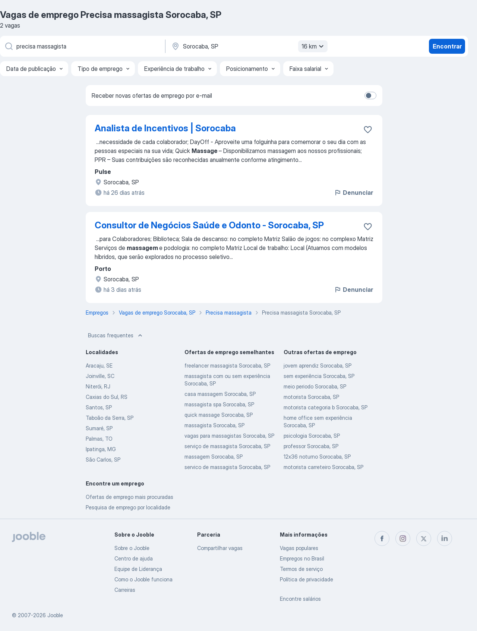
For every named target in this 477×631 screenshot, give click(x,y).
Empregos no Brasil (302, 558)
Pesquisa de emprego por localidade (128, 507)
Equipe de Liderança (138, 569)
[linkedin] (444, 538)
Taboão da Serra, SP (109, 418)
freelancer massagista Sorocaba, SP (227, 365)
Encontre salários (300, 599)
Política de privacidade (306, 579)
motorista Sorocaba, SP (311, 397)
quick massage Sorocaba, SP (218, 415)
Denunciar (353, 192)
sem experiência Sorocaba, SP (319, 376)
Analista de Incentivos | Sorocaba (165, 128)
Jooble (55, 615)
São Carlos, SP (103, 459)
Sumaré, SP (99, 428)
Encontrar (447, 46)
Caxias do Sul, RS (106, 397)
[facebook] (382, 538)
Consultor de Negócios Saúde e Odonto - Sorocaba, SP (209, 225)
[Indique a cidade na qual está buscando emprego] (249, 46)
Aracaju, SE (99, 365)
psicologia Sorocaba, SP (312, 435)
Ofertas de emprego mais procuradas (129, 497)
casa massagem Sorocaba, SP (220, 394)
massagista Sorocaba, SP (214, 425)
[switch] (370, 95)
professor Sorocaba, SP (311, 446)
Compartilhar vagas (220, 548)
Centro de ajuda (133, 558)
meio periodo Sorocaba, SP (315, 386)
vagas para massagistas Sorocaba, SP (229, 435)
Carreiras (124, 590)
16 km (313, 46)
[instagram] (402, 538)
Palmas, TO (99, 438)
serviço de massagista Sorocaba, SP (227, 446)
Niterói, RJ (98, 386)
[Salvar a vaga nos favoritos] (368, 129)
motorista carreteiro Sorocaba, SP (323, 467)
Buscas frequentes (116, 335)
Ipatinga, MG (101, 449)
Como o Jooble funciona (143, 579)
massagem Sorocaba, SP (213, 456)
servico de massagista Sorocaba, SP (227, 467)
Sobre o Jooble (131, 548)
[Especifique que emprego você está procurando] (82, 46)
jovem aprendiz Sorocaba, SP (317, 365)
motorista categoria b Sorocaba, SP (325, 407)
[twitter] (423, 538)
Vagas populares (299, 548)
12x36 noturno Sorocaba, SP (317, 456)
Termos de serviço (301, 569)
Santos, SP (99, 407)
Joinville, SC (100, 376)
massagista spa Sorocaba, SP (219, 404)
